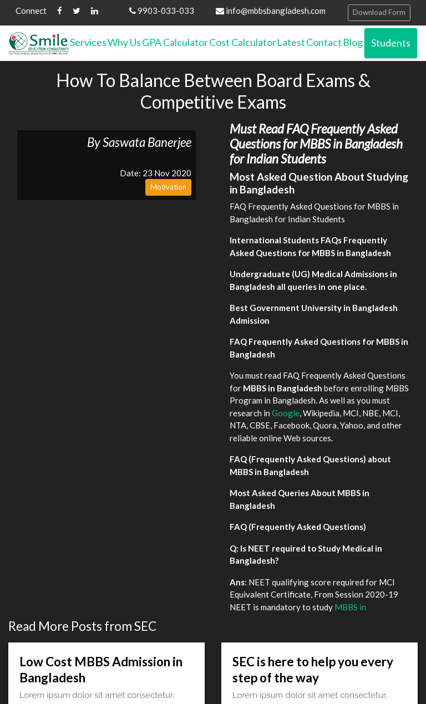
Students (390, 43)
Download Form (379, 12)
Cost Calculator (242, 42)
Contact (324, 42)
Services (88, 42)
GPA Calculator (175, 42)
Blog (353, 42)
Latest (291, 42)
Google (286, 413)
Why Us (124, 42)
